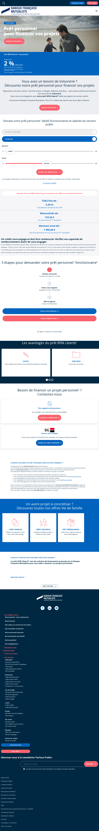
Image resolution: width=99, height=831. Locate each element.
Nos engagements (11, 644)
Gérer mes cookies (6, 826)
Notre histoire (10, 621)
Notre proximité (10, 640)
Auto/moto (9, 675)
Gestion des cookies (6, 788)
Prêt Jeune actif (10, 722)
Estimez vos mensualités (48, 172)
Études (7, 711)
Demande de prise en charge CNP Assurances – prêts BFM (17, 809)
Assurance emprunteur (12, 662)
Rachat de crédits (11, 738)
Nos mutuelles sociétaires (14, 629)
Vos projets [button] (9, 657)
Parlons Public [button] (8, 651)
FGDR (2, 805)
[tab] (47, 380)
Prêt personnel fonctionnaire (14, 692)
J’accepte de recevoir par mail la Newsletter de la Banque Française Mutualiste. (50, 769)
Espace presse (5, 777)
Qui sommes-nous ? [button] (12, 615)
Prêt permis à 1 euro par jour (14, 686)
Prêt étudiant (9, 716)
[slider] (10, 151)
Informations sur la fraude (8, 795)
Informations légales (6, 781)
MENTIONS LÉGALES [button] (18, 577)
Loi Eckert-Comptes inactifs (8, 798)
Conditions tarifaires (6, 784)
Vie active (8, 719)
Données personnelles (7, 802)
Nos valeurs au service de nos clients (18, 625)
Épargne (8, 730)
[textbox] (49, 139)
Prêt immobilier (10, 671)
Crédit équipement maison (13, 669)
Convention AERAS (49, 183)
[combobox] (49, 132)
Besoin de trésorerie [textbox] (13, 132)
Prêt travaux (9, 666)
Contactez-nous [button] (11, 654)
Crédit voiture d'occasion (13, 682)
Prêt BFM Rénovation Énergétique (16, 664)
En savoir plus (77, 476)
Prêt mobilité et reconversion (14, 724)
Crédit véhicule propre (12, 677)
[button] (96, 11)
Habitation (9, 660)
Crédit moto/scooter (11, 684)
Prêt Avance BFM (10, 726)
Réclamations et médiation (8, 791)
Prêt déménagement (11, 694)
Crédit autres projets (11, 707)
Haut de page (48, 586)
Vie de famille (10, 690)
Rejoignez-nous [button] (10, 648)
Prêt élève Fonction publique (14, 713)
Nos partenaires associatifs (15, 636)
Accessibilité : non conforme (9, 823)
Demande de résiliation (7, 816)
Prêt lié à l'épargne (11, 734)
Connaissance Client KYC (7, 812)
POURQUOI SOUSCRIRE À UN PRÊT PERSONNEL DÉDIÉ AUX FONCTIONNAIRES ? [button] (38, 463)
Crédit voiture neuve (11, 679)
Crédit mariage (9, 699)
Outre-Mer (4, 819)
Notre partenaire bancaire (14, 632)
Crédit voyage (9, 705)
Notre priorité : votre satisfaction (17, 617)
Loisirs (7, 703)
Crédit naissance (10, 697)
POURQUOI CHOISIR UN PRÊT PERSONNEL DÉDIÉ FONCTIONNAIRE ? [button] (34, 558)
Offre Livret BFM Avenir (12, 732)
